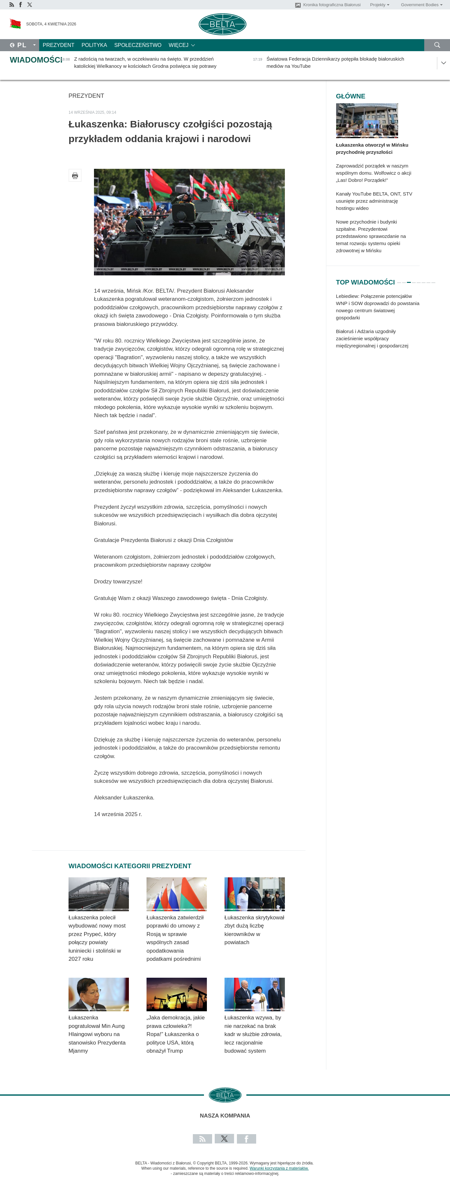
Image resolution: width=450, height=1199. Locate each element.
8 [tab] (433, 279)
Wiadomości (36, 59)
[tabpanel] (378, 324)
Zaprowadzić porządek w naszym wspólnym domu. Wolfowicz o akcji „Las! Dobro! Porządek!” (373, 173)
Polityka (94, 45)
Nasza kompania (225, 1116)
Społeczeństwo (138, 45)
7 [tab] (428, 279)
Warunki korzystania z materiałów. (279, 1168)
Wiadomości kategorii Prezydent (130, 866)
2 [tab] (404, 279)
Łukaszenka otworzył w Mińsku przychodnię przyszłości (372, 148)
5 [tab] (419, 279)
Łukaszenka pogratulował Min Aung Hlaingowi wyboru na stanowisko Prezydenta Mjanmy (97, 1034)
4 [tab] (414, 279)
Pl (22, 45)
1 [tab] (399, 279)
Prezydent (58, 45)
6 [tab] (424, 279)
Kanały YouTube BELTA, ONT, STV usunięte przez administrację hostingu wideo (374, 201)
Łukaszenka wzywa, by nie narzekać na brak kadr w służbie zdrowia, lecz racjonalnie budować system (253, 1034)
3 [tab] (409, 279)
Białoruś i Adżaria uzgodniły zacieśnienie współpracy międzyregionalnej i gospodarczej (372, 338)
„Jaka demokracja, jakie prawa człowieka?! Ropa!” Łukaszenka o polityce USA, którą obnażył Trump (176, 1034)
